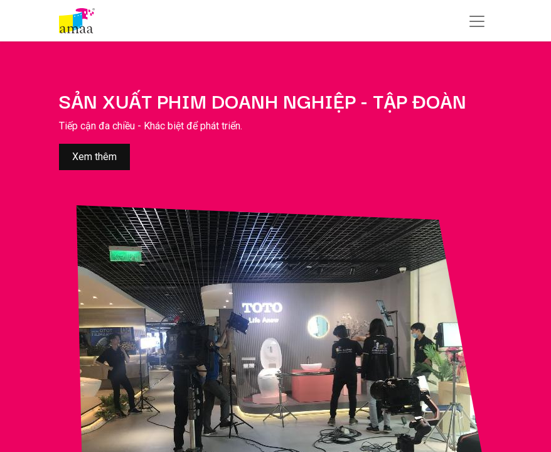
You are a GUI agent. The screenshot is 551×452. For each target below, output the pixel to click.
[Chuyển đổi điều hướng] (477, 20)
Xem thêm (94, 157)
